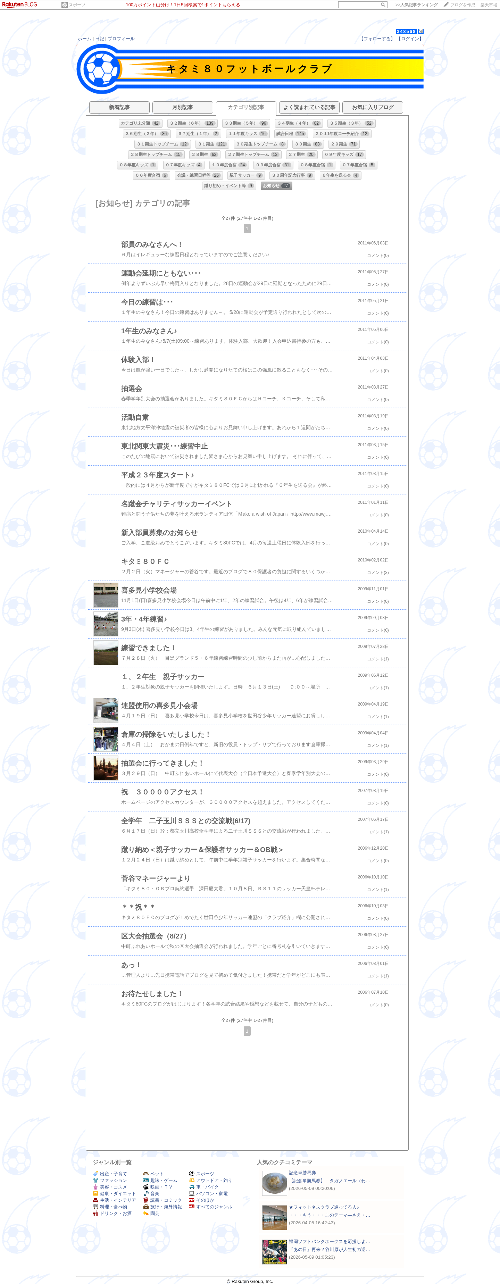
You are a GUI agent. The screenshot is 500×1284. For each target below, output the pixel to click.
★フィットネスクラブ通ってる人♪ (324, 1207)
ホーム (84, 38)
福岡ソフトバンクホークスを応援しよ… (329, 1241)
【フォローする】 (377, 38)
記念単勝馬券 (302, 1172)
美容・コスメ (110, 1187)
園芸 (151, 1213)
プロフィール (121, 38)
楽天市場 (489, 4)
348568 (406, 31)
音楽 (151, 1193)
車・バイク (204, 1187)
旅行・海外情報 (162, 1206)
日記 (99, 38)
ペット (153, 1173)
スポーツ (77, 4)
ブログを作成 (462, 4)
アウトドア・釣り (210, 1180)
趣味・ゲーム (160, 1180)
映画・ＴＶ (158, 1187)
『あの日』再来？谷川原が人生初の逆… (329, 1249)
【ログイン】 (410, 38)
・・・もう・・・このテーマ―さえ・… (329, 1215)
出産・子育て (110, 1173)
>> (416, 4)
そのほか (201, 1200)
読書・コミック (162, 1200)
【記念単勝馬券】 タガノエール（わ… (329, 1180)
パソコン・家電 (208, 1193)
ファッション (110, 1180)
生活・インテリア (114, 1200)
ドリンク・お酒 (112, 1213)
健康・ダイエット (114, 1193)
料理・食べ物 (110, 1206)
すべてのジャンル (210, 1206)
